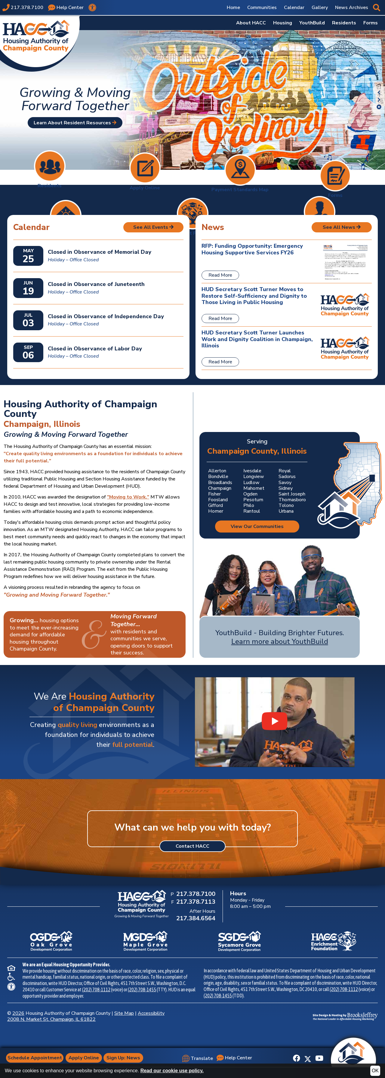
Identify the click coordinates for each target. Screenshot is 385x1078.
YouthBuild (312, 23)
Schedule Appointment (36, 1058)
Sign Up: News (126, 1058)
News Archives (351, 7)
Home (233, 7)
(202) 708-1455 (142, 989)
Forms (370, 23)
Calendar (294, 7)
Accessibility (151, 1013)
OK (375, 1070)
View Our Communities (257, 526)
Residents (344, 23)
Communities (262, 7)
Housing (282, 23)
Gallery (320, 7)
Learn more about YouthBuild (279, 641)
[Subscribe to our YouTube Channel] (319, 1058)
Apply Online (86, 1058)
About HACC (251, 23)
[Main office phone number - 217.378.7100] (22, 7)
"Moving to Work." (128, 497)
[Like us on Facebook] (296, 1058)
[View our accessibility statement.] (92, 7)
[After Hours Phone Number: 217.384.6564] (195, 918)
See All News (342, 227)
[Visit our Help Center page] (66, 7)
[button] (376, 7)
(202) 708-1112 (96, 989)
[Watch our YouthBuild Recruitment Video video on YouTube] (275, 722)
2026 (18, 1013)
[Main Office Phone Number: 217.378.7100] (195, 894)
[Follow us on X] (307, 1058)
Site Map (124, 1013)
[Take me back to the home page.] (40, 43)
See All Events (153, 227)
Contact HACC (192, 846)
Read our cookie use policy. (172, 1070)
